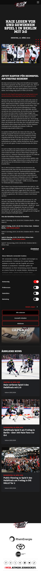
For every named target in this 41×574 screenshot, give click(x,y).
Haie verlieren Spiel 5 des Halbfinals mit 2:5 (16, 386)
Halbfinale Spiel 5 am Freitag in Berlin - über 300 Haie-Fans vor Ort (19, 433)
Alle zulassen (20, 312)
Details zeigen (30, 307)
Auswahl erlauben (20, 318)
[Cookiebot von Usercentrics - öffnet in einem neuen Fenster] (30, 249)
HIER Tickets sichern (12, 228)
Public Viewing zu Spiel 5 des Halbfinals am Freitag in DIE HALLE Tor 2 (17, 480)
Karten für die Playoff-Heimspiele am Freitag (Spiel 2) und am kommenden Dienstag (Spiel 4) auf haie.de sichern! (20, 95)
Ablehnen (20, 323)
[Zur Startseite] (20, 4)
